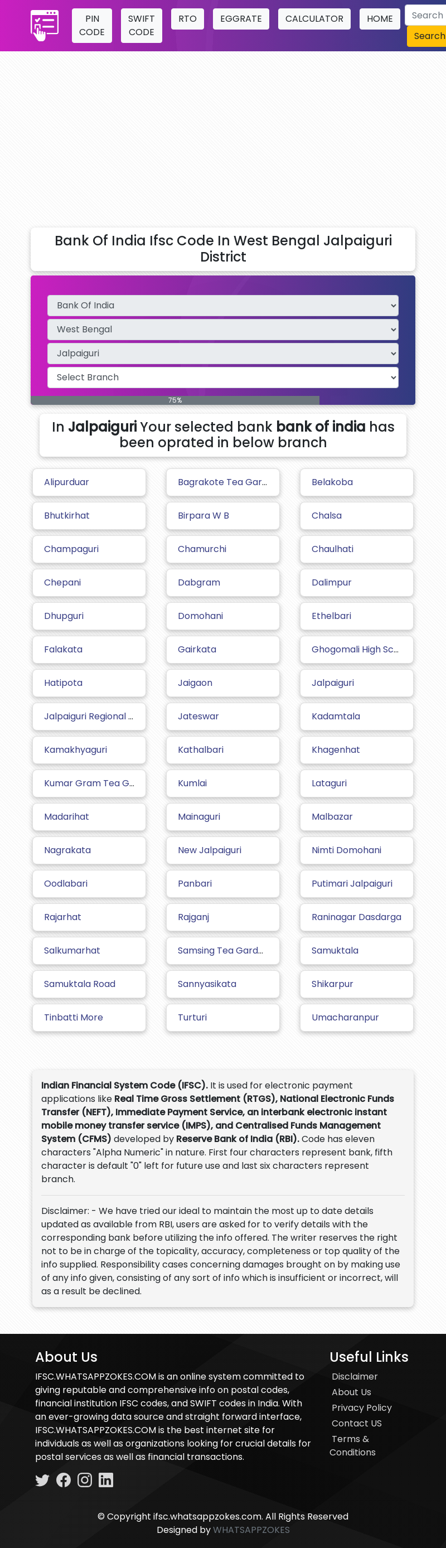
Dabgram (199, 582)
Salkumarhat (72, 950)
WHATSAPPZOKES (251, 1529)
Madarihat (66, 816)
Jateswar (198, 716)
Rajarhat (62, 917)
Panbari (195, 883)
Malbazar (332, 816)
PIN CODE (92, 25)
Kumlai (192, 783)
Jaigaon (195, 682)
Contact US (357, 1423)
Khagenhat (336, 749)
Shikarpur (332, 984)
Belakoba (332, 482)
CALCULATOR (314, 18)
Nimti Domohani (346, 850)
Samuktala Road (79, 984)
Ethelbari (331, 615)
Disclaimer (355, 1376)
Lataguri (329, 783)
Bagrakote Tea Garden (228, 482)
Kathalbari (201, 749)
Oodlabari (66, 883)
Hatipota (63, 682)
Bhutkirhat (67, 515)
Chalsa (327, 515)
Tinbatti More (73, 1017)
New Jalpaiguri (209, 850)
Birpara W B (203, 515)
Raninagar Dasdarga (356, 917)
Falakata (63, 649)
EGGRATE (241, 18)
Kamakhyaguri (75, 749)
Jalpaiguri (333, 682)
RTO (187, 18)
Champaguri (71, 549)
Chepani (62, 582)
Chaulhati (332, 549)
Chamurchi (202, 549)
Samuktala (335, 950)
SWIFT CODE (141, 25)
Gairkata (197, 649)
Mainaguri (199, 816)
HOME (380, 18)
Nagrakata (67, 850)
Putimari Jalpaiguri (352, 883)
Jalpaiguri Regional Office (99, 716)
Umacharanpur (345, 1017)
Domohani (200, 615)
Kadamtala (336, 716)
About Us (351, 1392)
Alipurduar (66, 482)
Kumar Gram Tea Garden (100, 783)
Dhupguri (64, 615)
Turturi (192, 1017)
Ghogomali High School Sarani (377, 649)
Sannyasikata (207, 984)
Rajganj (193, 917)
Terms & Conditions (352, 1446)
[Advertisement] (223, 135)
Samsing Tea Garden (223, 950)
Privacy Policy (362, 1407)
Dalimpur (332, 582)
